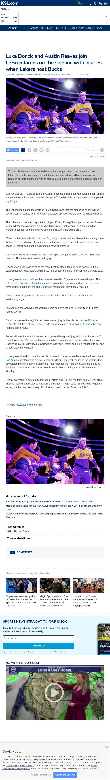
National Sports (21, 531)
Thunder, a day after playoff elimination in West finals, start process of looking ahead (50, 501)
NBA (49, 28)
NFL (43, 28)
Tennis (99, 28)
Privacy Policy (59, 652)
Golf (81, 28)
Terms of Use (47, 652)
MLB (57, 28)
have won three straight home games (34, 283)
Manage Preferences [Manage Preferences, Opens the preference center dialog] (41, 774)
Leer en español (96, 157)
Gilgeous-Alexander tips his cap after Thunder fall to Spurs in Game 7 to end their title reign (21, 601)
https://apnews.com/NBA (29, 404)
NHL (64, 28)
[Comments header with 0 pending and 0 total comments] (55, 552)
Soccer (89, 28)
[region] (55, 761)
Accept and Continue (65, 774)
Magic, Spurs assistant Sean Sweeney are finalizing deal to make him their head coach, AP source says (54, 601)
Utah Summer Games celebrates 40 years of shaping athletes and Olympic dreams (85, 601)
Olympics (33, 28)
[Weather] (81, 3)
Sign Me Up (39, 645)
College (73, 28)
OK (106, 747)
